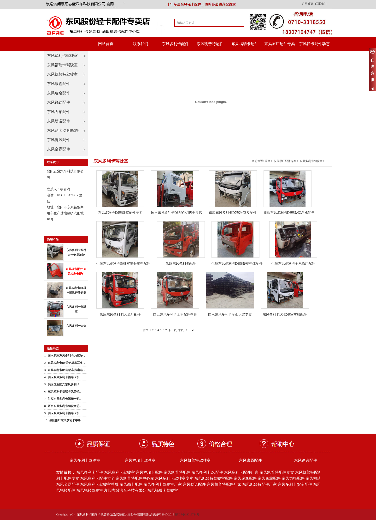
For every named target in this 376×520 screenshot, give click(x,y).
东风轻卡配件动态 (314, 44)
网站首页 (105, 44)
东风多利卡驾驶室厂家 (162, 484)
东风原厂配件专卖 (279, 44)
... (66, 355)
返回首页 (308, 4)
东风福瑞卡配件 (244, 44)
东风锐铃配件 (58, 102)
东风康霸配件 (58, 84)
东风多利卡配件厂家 (241, 472)
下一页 (172, 330)
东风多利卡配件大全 (97, 478)
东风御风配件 (58, 140)
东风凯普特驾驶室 (62, 74)
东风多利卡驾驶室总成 (99, 484)
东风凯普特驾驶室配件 (213, 478)
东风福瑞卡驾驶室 (62, 65)
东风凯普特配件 (210, 44)
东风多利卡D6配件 (207, 472)
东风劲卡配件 (130, 484)
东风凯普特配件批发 (312, 472)
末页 (181, 330)
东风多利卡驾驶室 (62, 56)
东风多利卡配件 (175, 44)
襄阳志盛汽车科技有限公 (125, 490)
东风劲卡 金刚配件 (63, 130)
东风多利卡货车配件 (295, 484)
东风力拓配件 (58, 112)
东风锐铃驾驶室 (89, 490)
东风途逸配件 (58, 93)
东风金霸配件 (58, 149)
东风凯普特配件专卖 (276, 472)
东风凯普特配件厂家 (224, 484)
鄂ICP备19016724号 (187, 514)
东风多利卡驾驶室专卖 (174, 478)
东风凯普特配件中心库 (135, 478)
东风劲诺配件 (58, 121)
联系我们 (321, 4)
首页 (267, 161)
